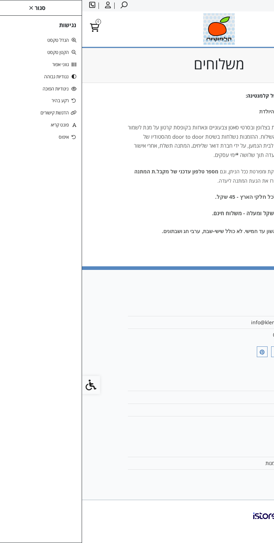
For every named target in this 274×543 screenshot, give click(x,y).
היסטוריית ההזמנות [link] (202, 463)
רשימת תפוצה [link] (207, 475)
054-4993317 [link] (206, 334)
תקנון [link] (216, 422)
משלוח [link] (214, 397)
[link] (258, 527)
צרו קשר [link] (213, 384)
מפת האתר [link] (210, 409)
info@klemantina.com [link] (195, 322)
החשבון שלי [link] (209, 450)
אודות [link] (216, 309)
